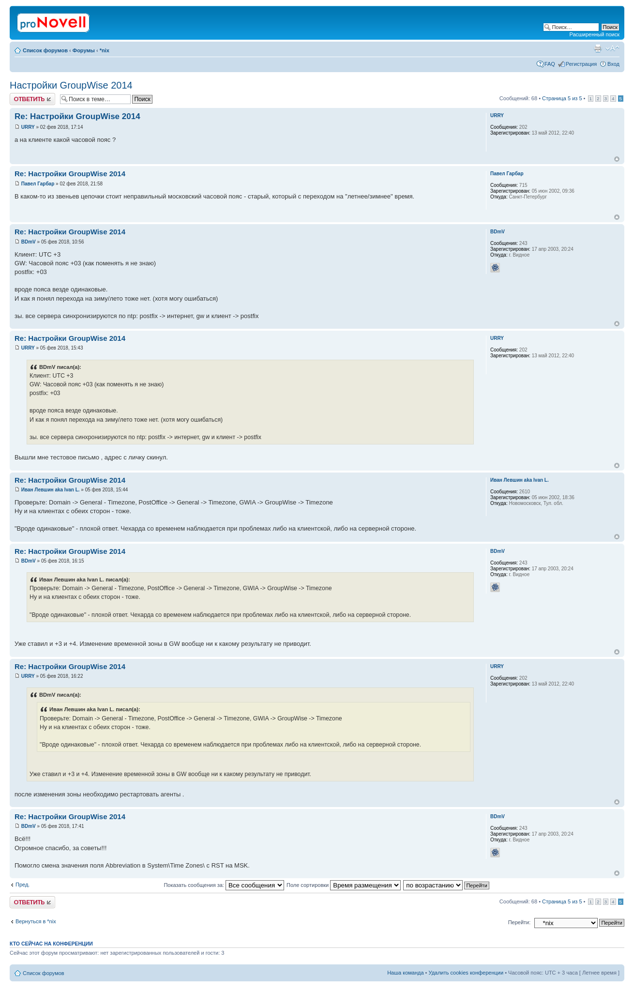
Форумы (84, 50)
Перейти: (519, 922)
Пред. (22, 884)
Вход (613, 64)
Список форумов (45, 50)
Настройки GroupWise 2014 (71, 85)
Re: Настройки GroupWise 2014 (77, 116)
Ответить (32, 99)
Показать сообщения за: (224, 885)
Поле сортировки (344, 885)
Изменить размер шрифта (612, 48)
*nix (104, 50)
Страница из (562, 98)
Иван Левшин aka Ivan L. (50, 489)
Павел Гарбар (38, 183)
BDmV (28, 241)
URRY (28, 127)
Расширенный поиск (594, 34)
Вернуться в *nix (35, 921)
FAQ (549, 64)
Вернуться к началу (616, 159)
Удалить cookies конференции (466, 973)
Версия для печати (597, 48)
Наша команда (405, 973)
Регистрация (581, 64)
